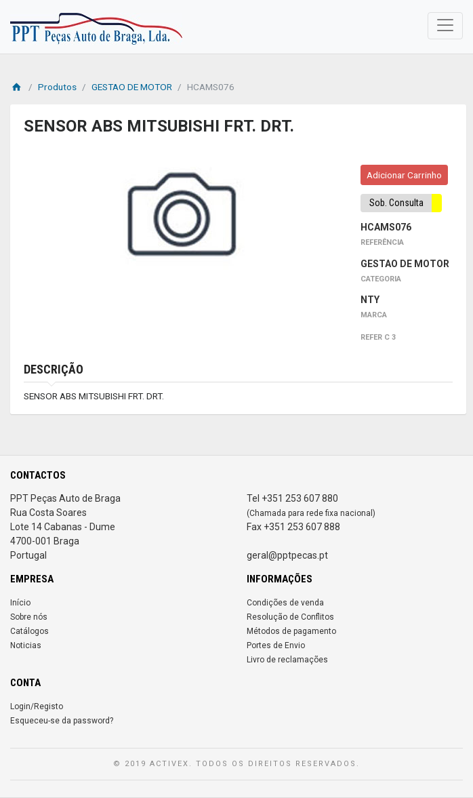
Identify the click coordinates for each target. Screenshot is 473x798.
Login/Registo (36, 706)
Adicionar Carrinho (404, 174)
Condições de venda (285, 602)
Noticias (25, 645)
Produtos (57, 86)
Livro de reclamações (287, 659)
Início (20, 602)
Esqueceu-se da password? (61, 720)
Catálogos (29, 631)
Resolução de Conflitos (290, 617)
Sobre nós (28, 617)
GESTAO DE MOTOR (131, 86)
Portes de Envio (276, 645)
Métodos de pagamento (291, 631)
